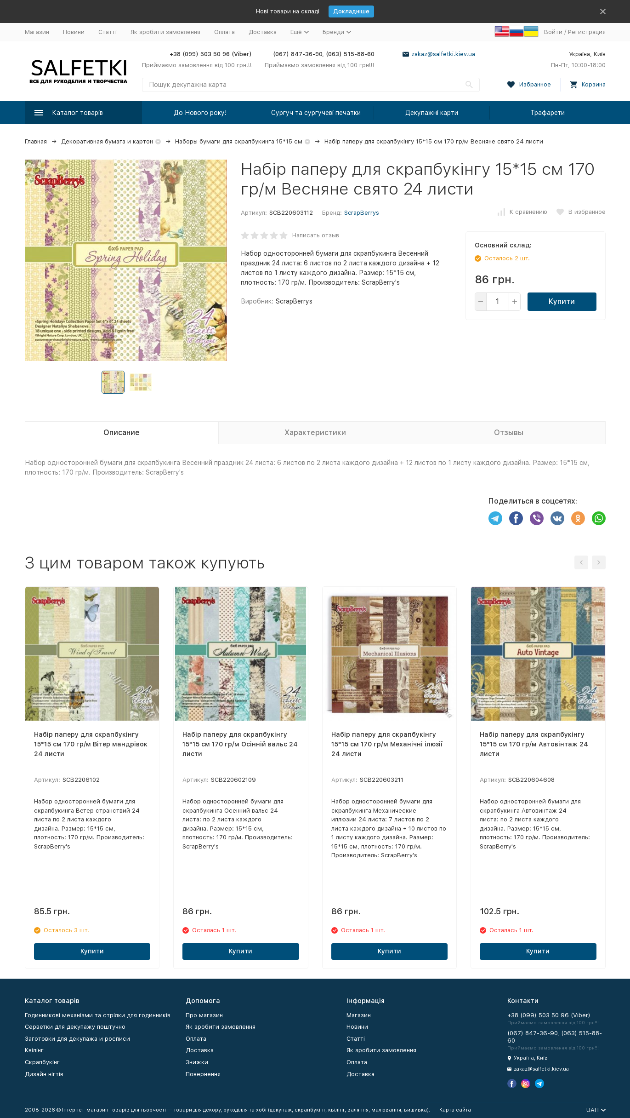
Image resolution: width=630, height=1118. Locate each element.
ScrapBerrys (361, 212)
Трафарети (547, 112)
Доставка (263, 32)
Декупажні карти (431, 112)
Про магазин (204, 1015)
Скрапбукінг (42, 1062)
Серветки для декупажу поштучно (75, 1026)
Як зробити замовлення (165, 32)
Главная (36, 141)
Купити (562, 301)
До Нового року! (200, 112)
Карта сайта (455, 1110)
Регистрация (587, 32)
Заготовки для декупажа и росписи (77, 1038)
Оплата (224, 32)
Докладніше (351, 11)
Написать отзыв (315, 235)
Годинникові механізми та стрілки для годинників (97, 1015)
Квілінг (34, 1050)
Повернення (203, 1074)
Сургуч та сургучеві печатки (316, 112)
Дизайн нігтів (44, 1074)
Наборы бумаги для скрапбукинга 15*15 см (238, 141)
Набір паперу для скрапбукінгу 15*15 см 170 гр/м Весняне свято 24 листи (433, 141)
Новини (74, 32)
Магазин (37, 32)
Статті (107, 32)
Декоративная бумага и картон (107, 141)
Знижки (197, 1062)
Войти (553, 32)
